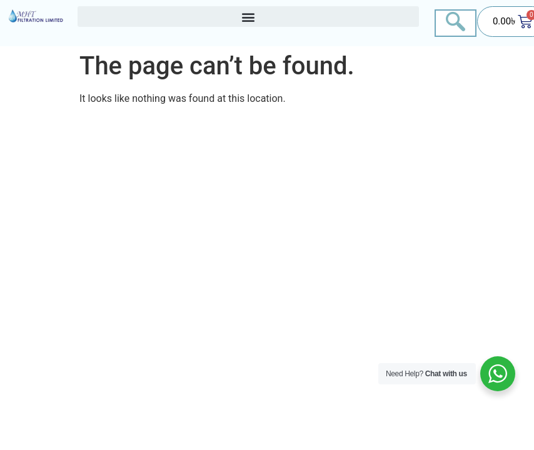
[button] (248, 16)
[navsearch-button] (455, 23)
